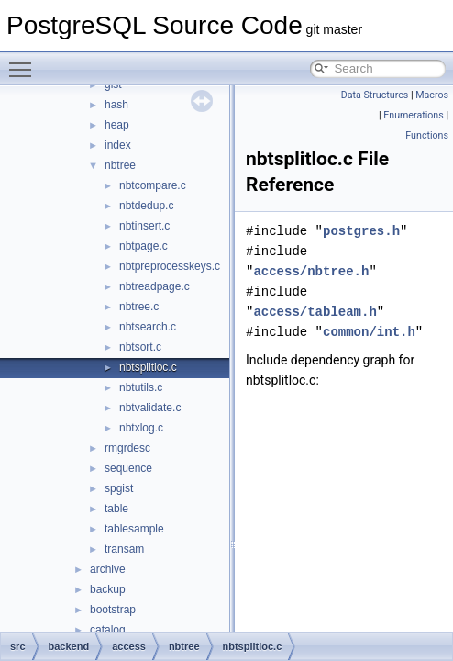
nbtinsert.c (144, 225)
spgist (119, 488)
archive (108, 569)
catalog (108, 629)
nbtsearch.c (147, 326)
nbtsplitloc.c (148, 367)
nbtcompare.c (152, 185)
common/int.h (369, 332)
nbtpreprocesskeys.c (169, 266)
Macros (431, 95)
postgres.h (361, 231)
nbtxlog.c (141, 427)
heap (117, 124)
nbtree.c (139, 306)
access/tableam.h (314, 311)
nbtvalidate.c (150, 407)
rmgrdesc (127, 448)
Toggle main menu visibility (24, 61)
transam (124, 549)
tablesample (134, 528)
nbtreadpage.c (154, 286)
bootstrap (113, 609)
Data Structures (375, 95)
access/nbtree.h (311, 271)
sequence (128, 468)
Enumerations (413, 115)
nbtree (120, 165)
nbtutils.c (140, 387)
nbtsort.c (140, 347)
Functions (426, 135)
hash (116, 104)
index (118, 145)
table (116, 508)
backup (108, 589)
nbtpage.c (143, 246)
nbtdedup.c (146, 205)
